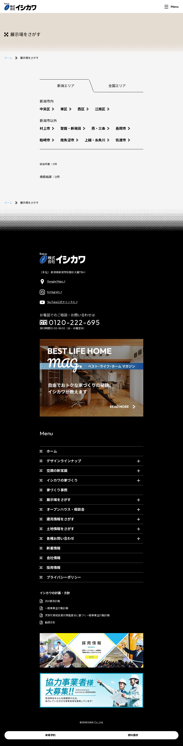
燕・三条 (98, 128)
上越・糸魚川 (95, 140)
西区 (81, 109)
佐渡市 (121, 140)
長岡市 (121, 128)
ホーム (8, 57)
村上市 (45, 128)
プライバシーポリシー (64, 577)
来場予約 (50, 735)
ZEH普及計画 (50, 601)
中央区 (45, 109)
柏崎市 (45, 140)
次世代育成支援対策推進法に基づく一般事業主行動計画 (75, 615)
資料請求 (133, 735)
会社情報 (53, 558)
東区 (63, 109)
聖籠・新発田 (70, 128)
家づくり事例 (57, 490)
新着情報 (53, 548)
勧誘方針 (47, 622)
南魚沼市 (67, 140)
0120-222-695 (70, 322)
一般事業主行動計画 (54, 608)
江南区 (100, 109)
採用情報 (53, 567)
